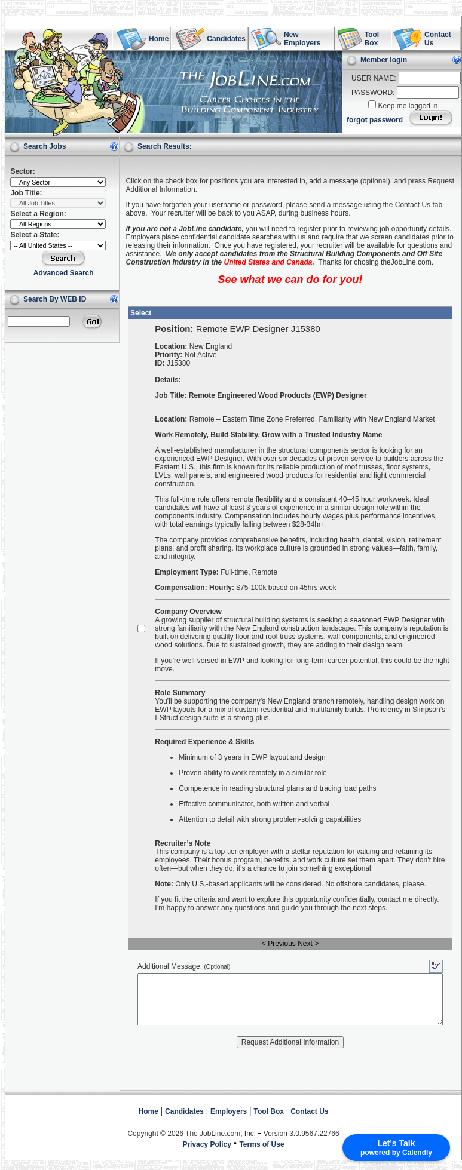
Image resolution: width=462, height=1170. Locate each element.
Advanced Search (63, 273)
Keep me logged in (407, 106)
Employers (228, 1111)
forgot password (375, 120)
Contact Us (309, 1111)
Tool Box (269, 1111)
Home (148, 1111)
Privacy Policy (206, 1144)
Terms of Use (261, 1144)
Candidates (184, 1111)
